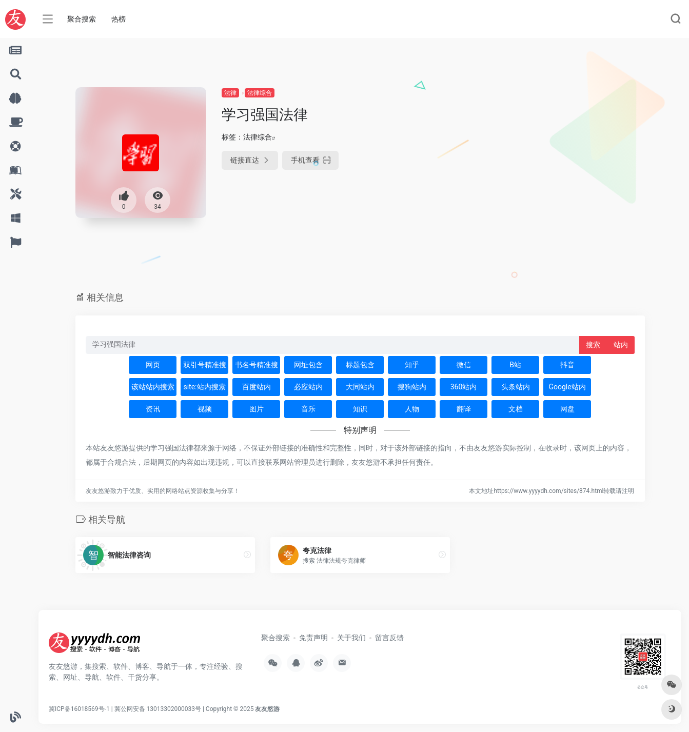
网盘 (567, 409)
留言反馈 (389, 638)
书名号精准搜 (256, 365)
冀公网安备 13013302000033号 (157, 709)
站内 (621, 345)
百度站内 (256, 387)
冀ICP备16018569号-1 (79, 709)
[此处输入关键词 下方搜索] (333, 345)
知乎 (412, 365)
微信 (464, 365)
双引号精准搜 (204, 365)
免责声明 (313, 638)
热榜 (118, 19)
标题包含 (360, 365)
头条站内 (515, 387)
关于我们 (351, 638)
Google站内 (566, 387)
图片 (256, 409)
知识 (360, 409)
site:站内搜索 (204, 387)
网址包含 (308, 365)
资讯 (153, 409)
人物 (412, 409)
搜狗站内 (412, 387)
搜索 (593, 345)
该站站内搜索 (152, 387)
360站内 (463, 387)
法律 (230, 92)
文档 (515, 409)
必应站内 (308, 387)
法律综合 (259, 92)
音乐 (308, 409)
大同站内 (360, 387)
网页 (153, 365)
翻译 (464, 409)
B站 (515, 365)
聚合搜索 (81, 19)
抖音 (567, 365)
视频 (205, 409)
